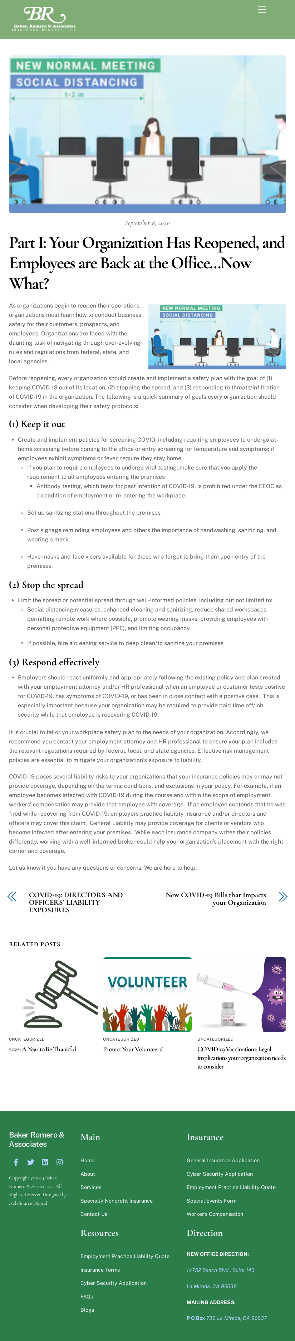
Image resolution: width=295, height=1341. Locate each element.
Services (90, 1187)
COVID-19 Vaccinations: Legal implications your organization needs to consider (241, 1058)
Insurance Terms (100, 1270)
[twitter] (31, 1161)
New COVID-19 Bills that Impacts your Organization (216, 899)
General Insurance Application (223, 1160)
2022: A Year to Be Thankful (42, 1049)
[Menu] (276, 10)
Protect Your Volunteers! (133, 1049)
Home (87, 1160)
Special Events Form (211, 1201)
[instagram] (60, 1161)
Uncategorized (27, 1039)
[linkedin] (45, 1161)
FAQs (86, 1296)
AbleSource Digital (28, 1203)
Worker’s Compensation (215, 1214)
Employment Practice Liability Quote (231, 1187)
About (87, 1174)
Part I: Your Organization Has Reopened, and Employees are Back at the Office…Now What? (147, 263)
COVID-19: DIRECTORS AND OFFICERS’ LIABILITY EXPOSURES (76, 902)
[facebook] (16, 1161)
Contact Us (93, 1214)
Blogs (87, 1310)
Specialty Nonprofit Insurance (116, 1201)
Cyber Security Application (220, 1174)
